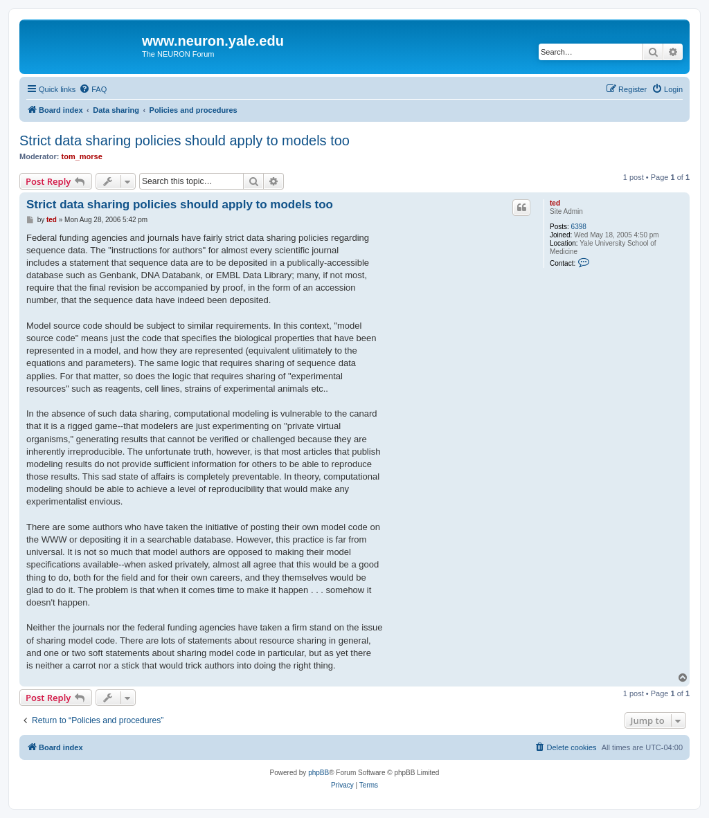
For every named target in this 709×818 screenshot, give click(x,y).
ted (555, 203)
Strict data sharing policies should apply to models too (184, 140)
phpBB (318, 772)
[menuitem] (93, 89)
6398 (578, 226)
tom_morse (82, 156)
